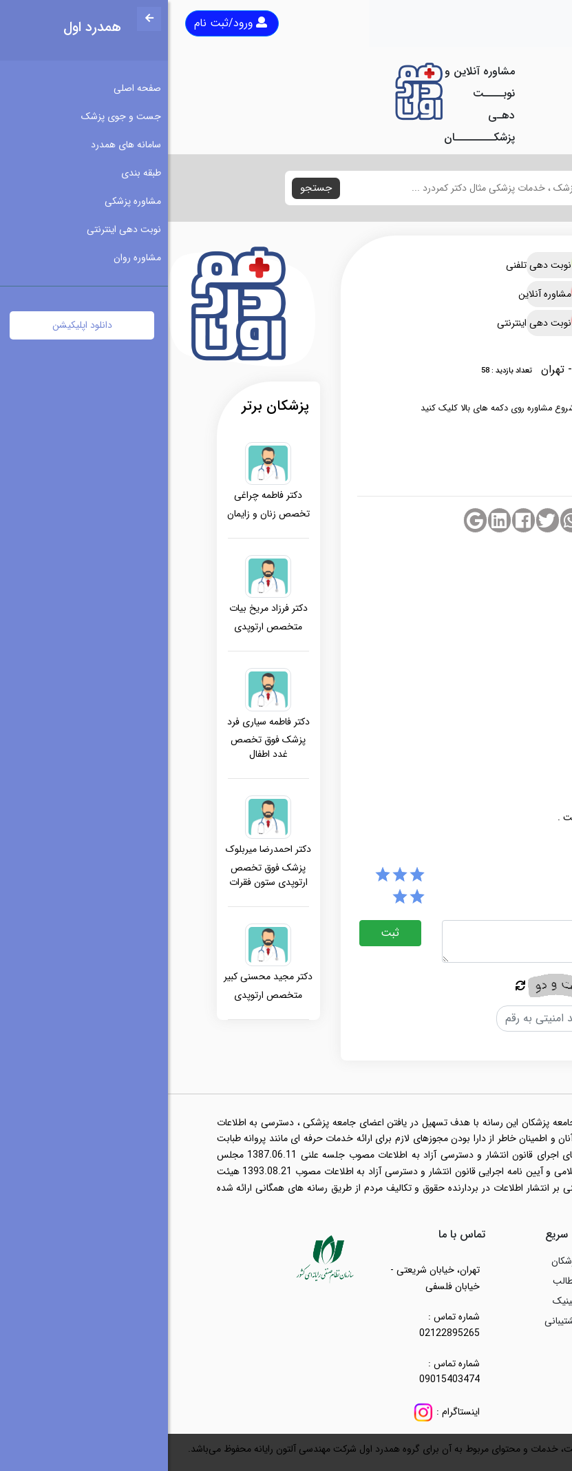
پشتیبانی (394, 1320)
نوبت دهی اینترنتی (387, 323)
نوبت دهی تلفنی (387, 265)
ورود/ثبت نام (62, 23)
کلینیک (398, 1300)
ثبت (222, 932)
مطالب (398, 1281)
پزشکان (397, 1261)
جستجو (148, 188)
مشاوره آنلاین (387, 294)
